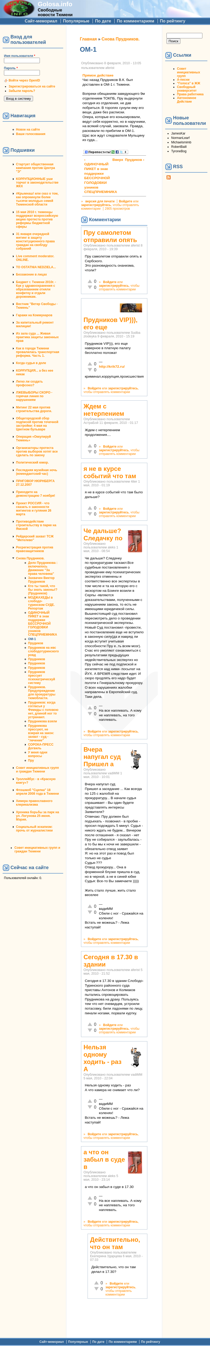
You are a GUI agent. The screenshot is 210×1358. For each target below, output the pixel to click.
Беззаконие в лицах (31, 274)
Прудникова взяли (42, 721)
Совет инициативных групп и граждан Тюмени (37, 769)
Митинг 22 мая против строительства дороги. (34, 409)
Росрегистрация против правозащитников (34, 549)
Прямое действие (97, 75)
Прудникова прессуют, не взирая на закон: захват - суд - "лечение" (41, 733)
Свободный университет (187, 88)
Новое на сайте (28, 129)
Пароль (11, 68)
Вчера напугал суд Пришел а (102, 757)
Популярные (76, 21)
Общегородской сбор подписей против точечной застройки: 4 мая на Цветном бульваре (37, 424)
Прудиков (35, 643)
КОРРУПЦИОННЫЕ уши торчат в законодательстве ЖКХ (37, 182)
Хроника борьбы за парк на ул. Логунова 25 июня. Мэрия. (37, 815)
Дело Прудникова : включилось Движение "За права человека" (42, 568)
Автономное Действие (186, 99)
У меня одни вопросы (37, 754)
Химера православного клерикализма (34, 802)
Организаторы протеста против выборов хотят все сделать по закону (37, 451)
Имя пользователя (19, 56)
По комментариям (135, 21)
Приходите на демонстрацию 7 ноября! (35, 493)
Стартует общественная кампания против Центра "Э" (35, 167)
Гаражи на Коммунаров (34, 315)
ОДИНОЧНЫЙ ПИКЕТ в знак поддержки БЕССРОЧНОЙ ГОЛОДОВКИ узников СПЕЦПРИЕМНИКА (42, 623)
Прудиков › (134, 160)
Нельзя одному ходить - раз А (102, 1058)
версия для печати (100, 201)
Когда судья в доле (31, 363)
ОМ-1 (32, 639)
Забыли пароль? (22, 91)
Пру (31, 760)
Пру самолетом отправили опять (110, 236)
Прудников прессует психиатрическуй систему (41, 677)
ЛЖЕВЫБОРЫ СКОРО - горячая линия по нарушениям (34, 396)
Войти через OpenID (24, 80)
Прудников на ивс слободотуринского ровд (43, 651)
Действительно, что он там (115, 1243)
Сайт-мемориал (41, 21)
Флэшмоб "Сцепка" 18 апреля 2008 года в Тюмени (37, 791)
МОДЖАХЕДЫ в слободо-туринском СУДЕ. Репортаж (41, 603)
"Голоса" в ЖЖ (188, 83)
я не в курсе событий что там (109, 472)
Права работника (190, 94)
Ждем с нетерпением (103, 410)
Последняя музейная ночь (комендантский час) (36, 472)
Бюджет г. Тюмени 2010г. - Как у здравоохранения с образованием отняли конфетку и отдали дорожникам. (36, 289)
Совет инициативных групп (188, 72)
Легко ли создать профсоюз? (29, 383)
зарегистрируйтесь (96, 205)
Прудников (36, 659)
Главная (88, 39)
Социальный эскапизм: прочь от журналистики (34, 828)
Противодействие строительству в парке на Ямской (36, 525)
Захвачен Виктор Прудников (41, 579)
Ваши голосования (30, 134)
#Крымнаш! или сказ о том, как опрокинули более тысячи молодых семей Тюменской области (37, 199)
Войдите (125, 201)
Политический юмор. (32, 462)
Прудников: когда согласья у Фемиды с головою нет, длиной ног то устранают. (43, 710)
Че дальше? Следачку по (102, 534)
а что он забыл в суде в (104, 1159)
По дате (103, 21)
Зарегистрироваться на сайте (32, 86)
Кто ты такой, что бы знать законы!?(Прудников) (42, 589)
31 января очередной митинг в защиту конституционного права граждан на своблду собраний (35, 241)
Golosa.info (55, 4)
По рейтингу (172, 21)
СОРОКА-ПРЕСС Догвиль (40, 746)
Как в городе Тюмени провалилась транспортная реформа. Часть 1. (37, 352)
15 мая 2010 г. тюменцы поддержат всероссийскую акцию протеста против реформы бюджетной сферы (37, 219)
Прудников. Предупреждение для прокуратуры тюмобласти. (41, 692)
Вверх (113, 160)
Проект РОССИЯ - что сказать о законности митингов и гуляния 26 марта (33, 508)
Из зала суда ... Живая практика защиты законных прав (37, 337)
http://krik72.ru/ (112, 366)
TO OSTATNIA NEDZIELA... (36, 267)
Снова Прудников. (30, 558)
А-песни (183, 79)
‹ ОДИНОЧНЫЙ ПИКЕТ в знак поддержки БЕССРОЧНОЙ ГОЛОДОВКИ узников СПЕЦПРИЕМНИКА (96, 176)
